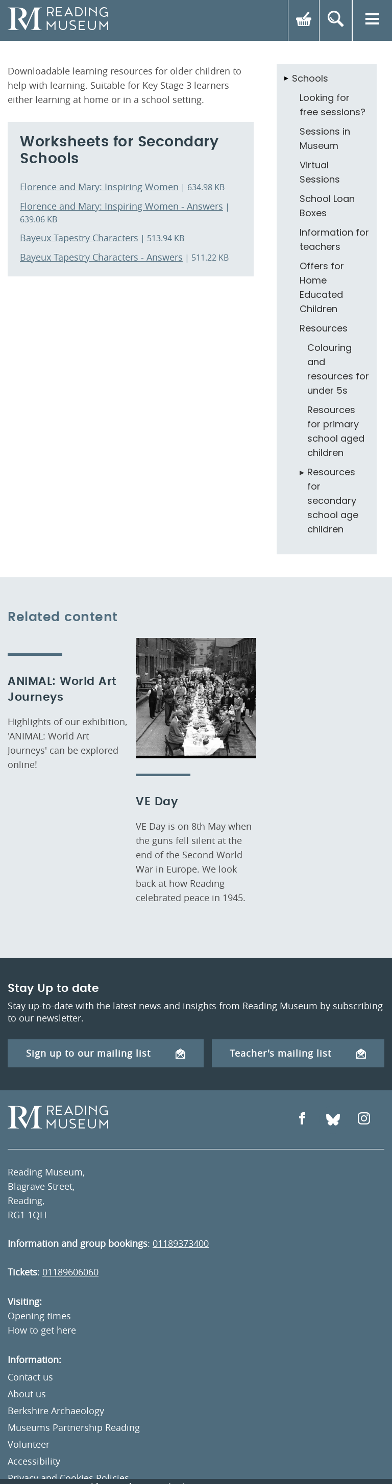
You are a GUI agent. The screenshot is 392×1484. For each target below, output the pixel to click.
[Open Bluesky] (333, 1120)
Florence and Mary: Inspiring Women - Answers (121, 206)
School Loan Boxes (327, 205)
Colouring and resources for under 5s (338, 369)
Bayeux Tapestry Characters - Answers (101, 257)
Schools (310, 78)
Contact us (30, 1377)
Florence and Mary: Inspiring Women (99, 187)
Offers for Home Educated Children (322, 287)
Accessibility (34, 1461)
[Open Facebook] (302, 1120)
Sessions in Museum (325, 138)
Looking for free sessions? (332, 104)
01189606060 (70, 1272)
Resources (324, 328)
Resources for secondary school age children (332, 500)
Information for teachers (334, 239)
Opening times (39, 1316)
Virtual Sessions (320, 172)
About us (27, 1394)
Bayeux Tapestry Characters (79, 238)
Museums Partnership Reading (74, 1427)
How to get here (42, 1330)
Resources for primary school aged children (335, 431)
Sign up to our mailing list (105, 1053)
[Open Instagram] (364, 1120)
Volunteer (29, 1444)
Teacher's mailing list (298, 1053)
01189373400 (181, 1243)
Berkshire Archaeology (56, 1410)
